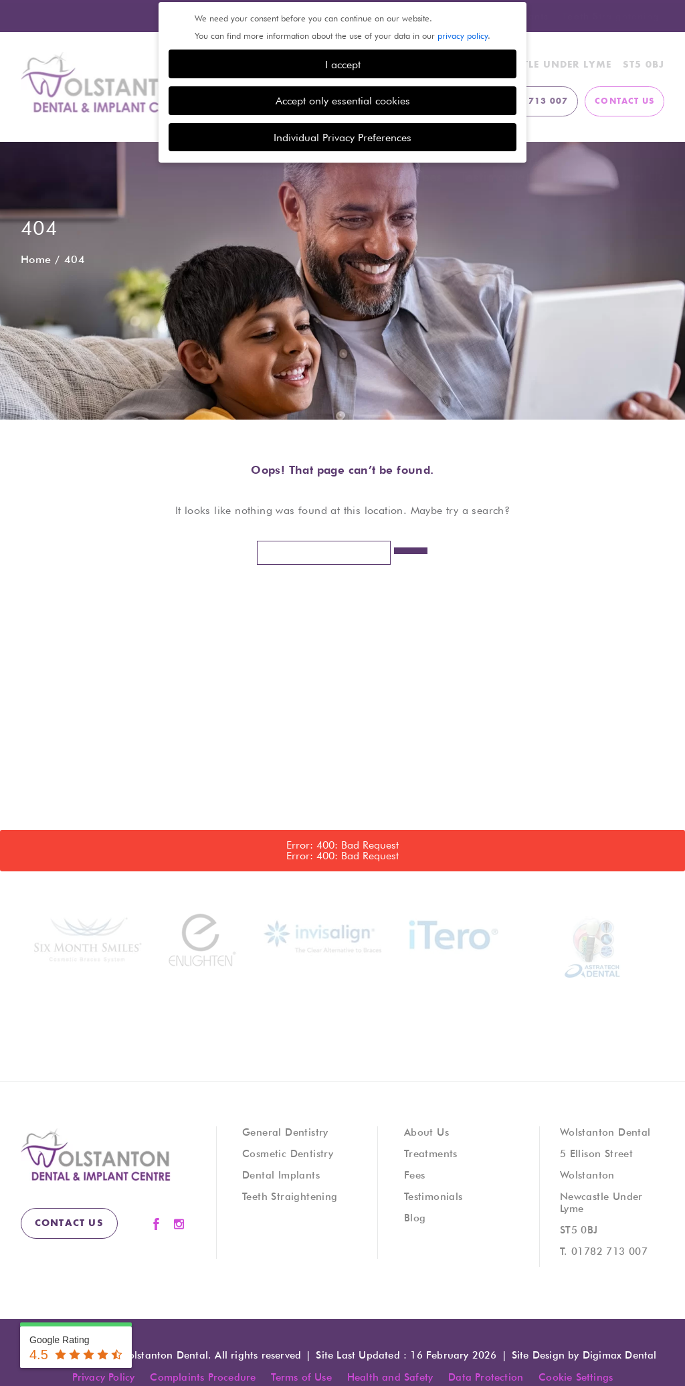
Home (36, 258)
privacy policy (462, 33)
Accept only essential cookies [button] (343, 98)
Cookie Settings (576, 1377)
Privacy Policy (103, 1377)
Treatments (364, 176)
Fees (429, 176)
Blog (566, 176)
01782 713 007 (609, 1251)
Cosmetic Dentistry (287, 1153)
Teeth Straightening (611, 14)
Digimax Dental (620, 1355)
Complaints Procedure (203, 1377)
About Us (285, 176)
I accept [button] (343, 62)
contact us (624, 100)
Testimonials (497, 176)
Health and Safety (390, 1377)
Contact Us (630, 176)
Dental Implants (281, 1174)
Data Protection (485, 1377)
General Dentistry (285, 1132)
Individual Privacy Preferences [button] (342, 135)
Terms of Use (301, 1377)
